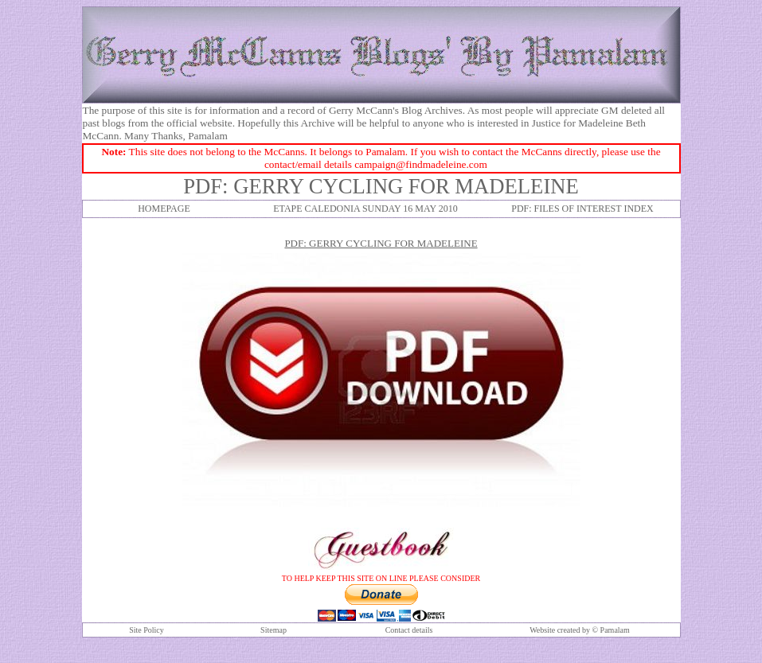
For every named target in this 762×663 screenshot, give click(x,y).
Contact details (409, 630)
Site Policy (146, 630)
